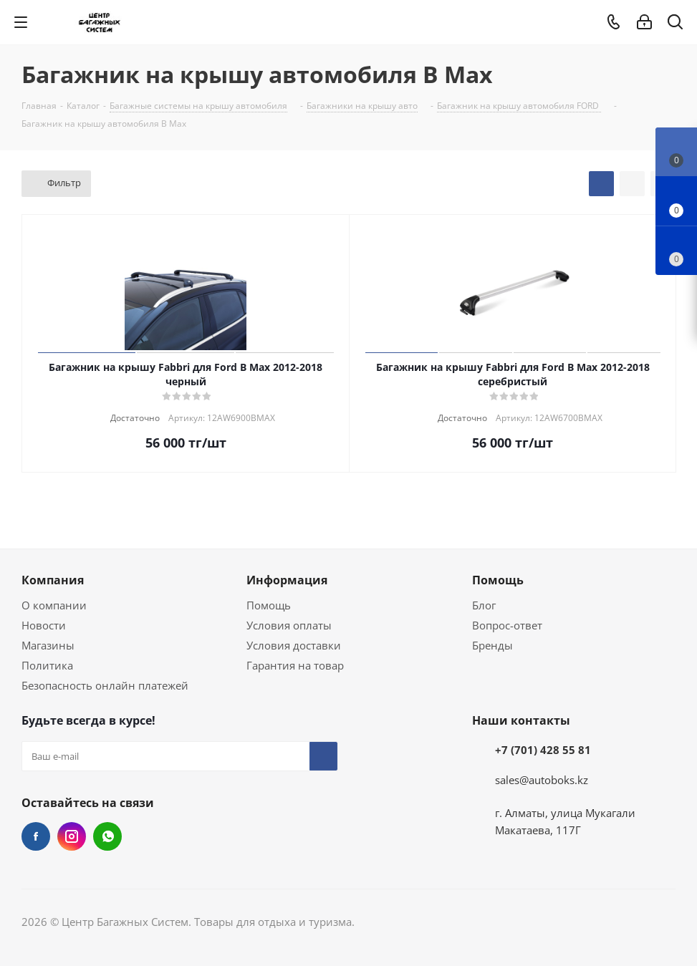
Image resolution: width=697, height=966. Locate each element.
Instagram (71, 836)
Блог (484, 605)
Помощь (268, 605)
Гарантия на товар (295, 665)
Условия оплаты (289, 625)
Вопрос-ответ (507, 625)
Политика (47, 665)
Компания (52, 580)
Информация (286, 580)
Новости (43, 625)
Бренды (492, 645)
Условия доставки (293, 645)
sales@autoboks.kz (541, 780)
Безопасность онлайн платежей (104, 685)
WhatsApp (107, 836)
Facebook (35, 836)
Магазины (47, 645)
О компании (54, 605)
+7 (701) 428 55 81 (543, 750)
